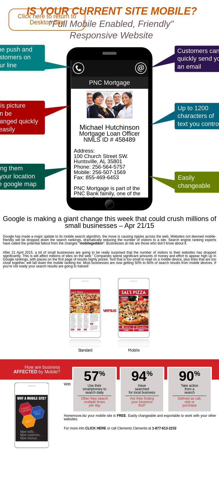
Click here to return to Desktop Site (47, 19)
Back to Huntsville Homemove (23, 199)
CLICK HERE (95, 428)
